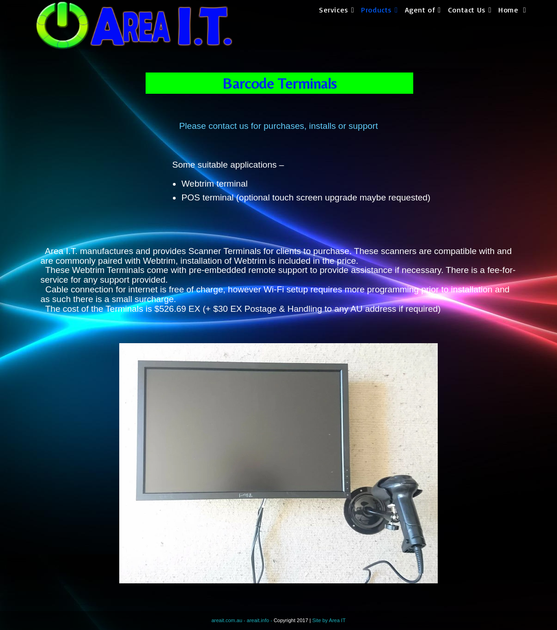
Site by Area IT (328, 620)
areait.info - (260, 620)
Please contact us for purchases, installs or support (278, 126)
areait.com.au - (228, 620)
